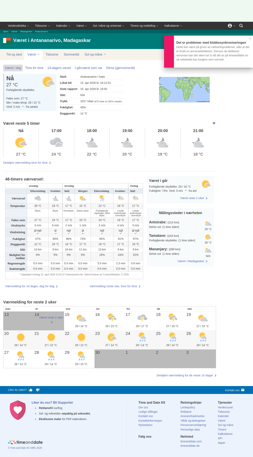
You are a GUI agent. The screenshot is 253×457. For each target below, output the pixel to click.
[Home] (25, 442)
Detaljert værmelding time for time (25, 162)
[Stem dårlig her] (38, 390)
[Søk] (241, 26)
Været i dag (13, 68)
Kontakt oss (235, 390)
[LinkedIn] (155, 443)
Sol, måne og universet (107, 25)
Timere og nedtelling (142, 25)
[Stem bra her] (30, 390)
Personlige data (190, 429)
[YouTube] (168, 443)
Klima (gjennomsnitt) (120, 68)
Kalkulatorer (171, 25)
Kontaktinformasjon (150, 420)
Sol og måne (95, 54)
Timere (222, 429)
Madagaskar (26, 31)
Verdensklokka (17, 25)
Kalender (61, 25)
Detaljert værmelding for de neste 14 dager (185, 375)
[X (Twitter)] (148, 443)
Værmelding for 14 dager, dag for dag (29, 286)
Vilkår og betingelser (193, 420)
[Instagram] (161, 443)
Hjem (5, 31)
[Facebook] (141, 443)
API (220, 438)
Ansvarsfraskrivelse (192, 416)
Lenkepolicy (187, 407)
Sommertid (71, 54)
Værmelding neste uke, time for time (113, 286)
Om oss (143, 407)
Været (80, 25)
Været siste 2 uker (192, 198)
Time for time (34, 68)
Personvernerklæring (193, 425)
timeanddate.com (191, 441)
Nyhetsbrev (146, 425)
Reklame (185, 411)
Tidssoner (41, 25)
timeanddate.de (190, 445)
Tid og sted (14, 54)
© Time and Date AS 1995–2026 (25, 448)
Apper (221, 442)
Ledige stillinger (148, 411)
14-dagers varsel (59, 68)
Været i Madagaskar (190, 261)
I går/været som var (88, 68)
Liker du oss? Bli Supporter (52, 402)
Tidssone (52, 54)
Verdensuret (225, 407)
